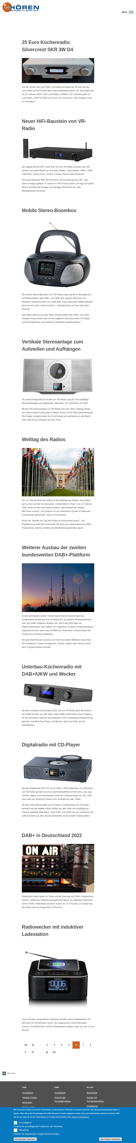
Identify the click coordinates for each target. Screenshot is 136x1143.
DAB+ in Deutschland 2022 (52, 835)
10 (33, 1053)
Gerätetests (27, 1093)
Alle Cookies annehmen (110, 1139)
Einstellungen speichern (25, 1139)
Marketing (23, 1130)
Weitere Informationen (80, 1117)
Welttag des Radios (43, 439)
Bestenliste (92, 1093)
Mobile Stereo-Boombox (49, 210)
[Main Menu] (127, 12)
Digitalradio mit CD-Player (51, 744)
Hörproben (27, 1102)
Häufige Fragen (29, 1097)
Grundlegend (25, 1122)
